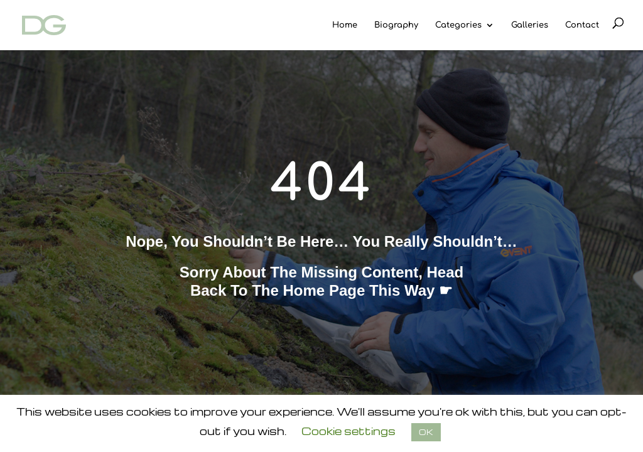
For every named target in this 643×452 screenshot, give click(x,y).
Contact (582, 25)
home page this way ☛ (368, 290)
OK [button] (426, 432)
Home (344, 25)
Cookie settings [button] (348, 431)
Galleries (529, 25)
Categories (458, 25)
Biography (396, 25)
